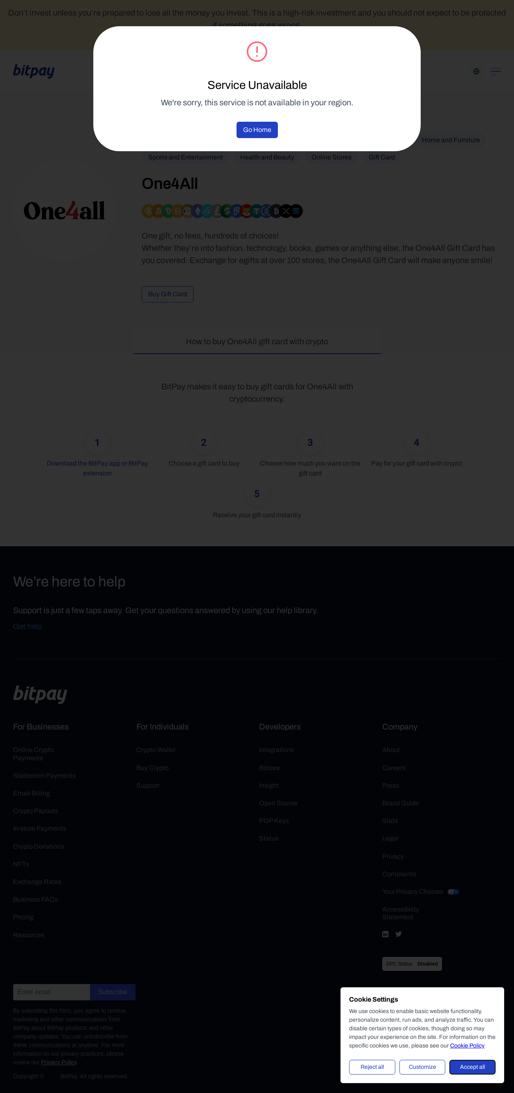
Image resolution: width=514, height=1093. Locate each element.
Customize (422, 1067)
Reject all (372, 1067)
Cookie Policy (467, 1046)
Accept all (472, 1067)
